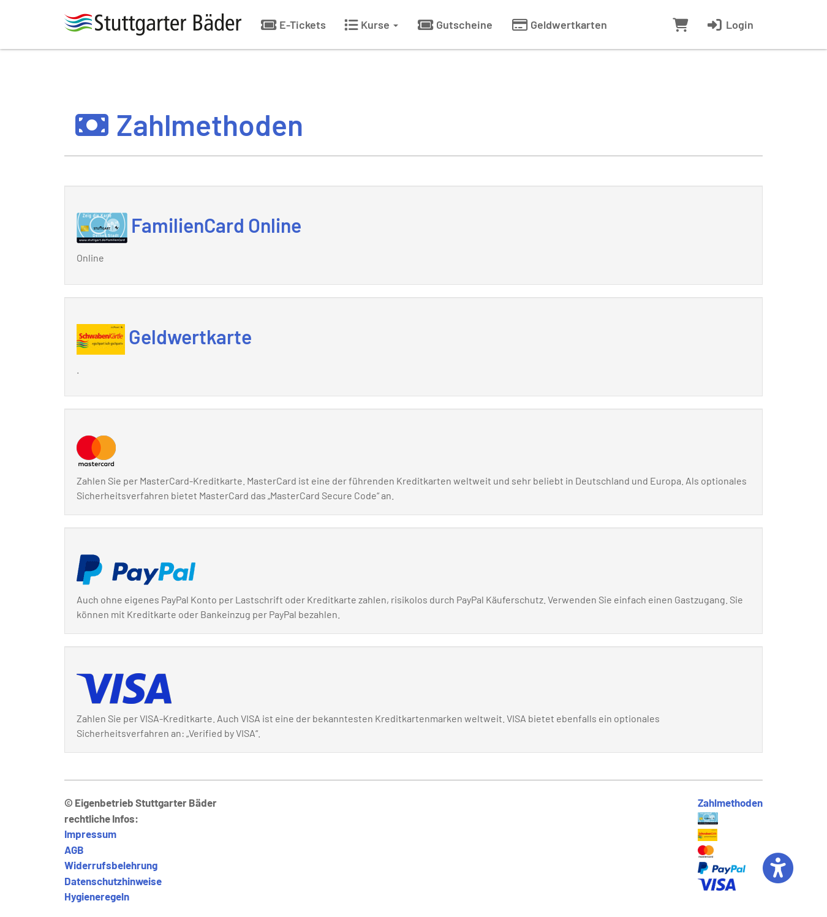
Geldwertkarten (559, 24)
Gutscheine (455, 24)
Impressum (90, 834)
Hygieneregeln (96, 896)
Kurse (371, 24)
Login (729, 24)
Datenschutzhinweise (113, 881)
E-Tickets (293, 24)
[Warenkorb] (680, 24)
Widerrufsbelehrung (110, 865)
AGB (74, 849)
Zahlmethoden (730, 802)
